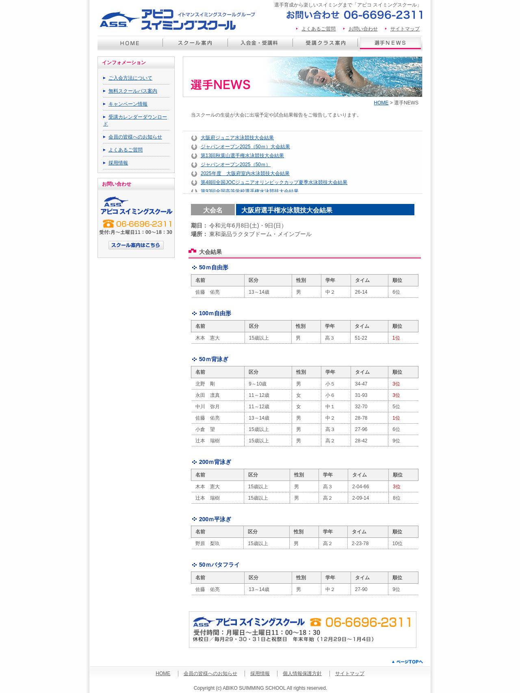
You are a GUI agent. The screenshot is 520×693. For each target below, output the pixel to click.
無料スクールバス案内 (132, 91)
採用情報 (118, 163)
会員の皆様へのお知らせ (135, 137)
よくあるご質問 (318, 29)
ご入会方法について (130, 78)
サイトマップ (405, 29)
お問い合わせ (363, 29)
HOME (381, 103)
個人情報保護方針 (302, 673)
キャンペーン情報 (127, 104)
